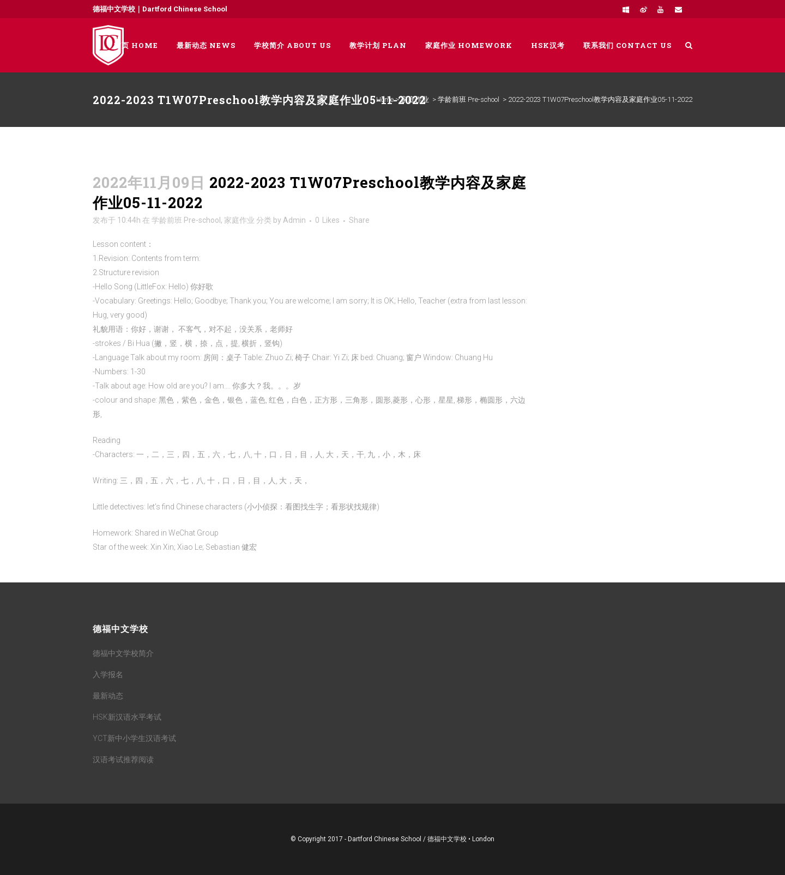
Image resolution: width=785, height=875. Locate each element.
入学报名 (108, 674)
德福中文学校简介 (123, 653)
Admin (294, 220)
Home (385, 99)
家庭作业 (415, 99)
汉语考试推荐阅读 (123, 759)
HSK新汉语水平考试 (127, 717)
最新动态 (108, 695)
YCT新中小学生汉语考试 (134, 738)
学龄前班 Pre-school (468, 99)
